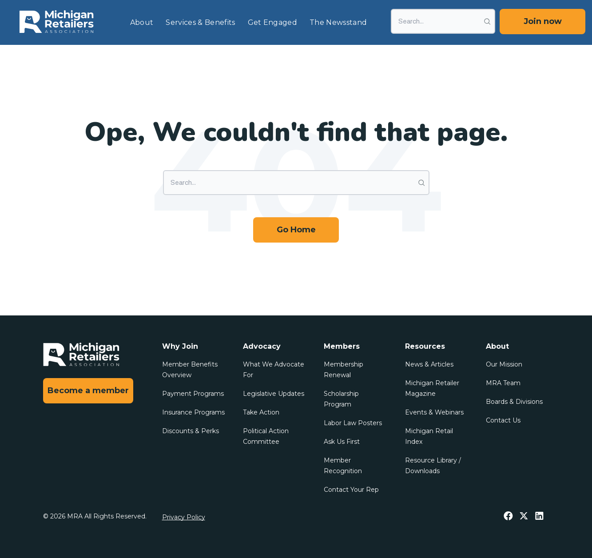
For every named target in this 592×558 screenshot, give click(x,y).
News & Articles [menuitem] (429, 364)
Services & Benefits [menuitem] (200, 22)
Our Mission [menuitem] (504, 364)
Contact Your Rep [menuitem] (351, 490)
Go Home (296, 230)
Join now (543, 21)
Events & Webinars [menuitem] (434, 412)
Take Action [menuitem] (261, 412)
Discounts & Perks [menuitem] (190, 431)
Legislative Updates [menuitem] (273, 394)
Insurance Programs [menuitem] (193, 412)
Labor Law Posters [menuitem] (353, 423)
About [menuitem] (142, 22)
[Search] (443, 21)
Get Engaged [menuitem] (273, 22)
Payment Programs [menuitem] (193, 394)
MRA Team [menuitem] (503, 383)
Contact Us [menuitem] (503, 420)
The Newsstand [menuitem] (338, 22)
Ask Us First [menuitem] (342, 442)
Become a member (88, 390)
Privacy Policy (183, 517)
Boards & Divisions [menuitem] (514, 402)
